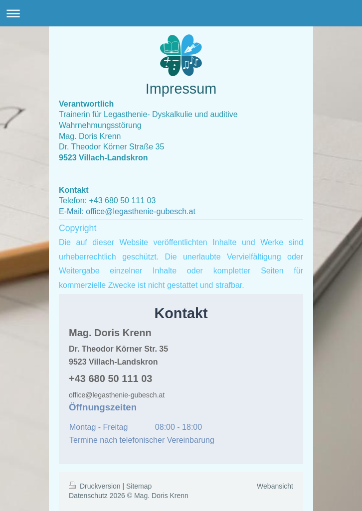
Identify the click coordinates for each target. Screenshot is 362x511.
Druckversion (95, 486)
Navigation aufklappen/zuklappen (181, 13)
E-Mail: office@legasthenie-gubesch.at (127, 211)
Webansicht (275, 486)
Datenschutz (88, 496)
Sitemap (139, 486)
